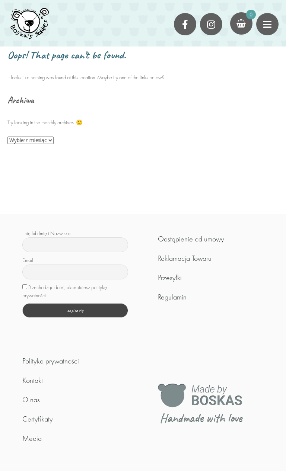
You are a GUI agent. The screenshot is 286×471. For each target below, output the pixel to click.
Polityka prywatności (50, 361)
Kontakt (32, 380)
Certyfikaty (37, 419)
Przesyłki (170, 277)
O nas (31, 399)
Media (32, 438)
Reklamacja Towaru (185, 258)
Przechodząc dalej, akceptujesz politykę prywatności (64, 291)
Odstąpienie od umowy (191, 239)
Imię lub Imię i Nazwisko (46, 233)
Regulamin (172, 297)
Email (27, 260)
